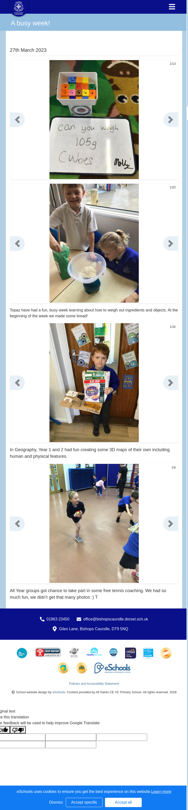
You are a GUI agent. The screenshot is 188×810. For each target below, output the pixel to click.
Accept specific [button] (84, 802)
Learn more (161, 791)
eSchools (58, 692)
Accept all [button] (123, 802)
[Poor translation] (18, 730)
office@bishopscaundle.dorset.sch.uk (115, 619)
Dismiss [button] (56, 802)
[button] (17, 119)
